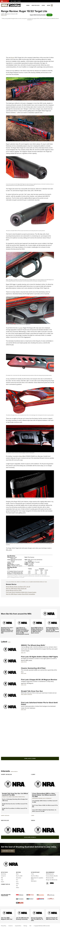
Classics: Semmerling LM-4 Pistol (33, 668)
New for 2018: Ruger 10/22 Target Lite (16, 588)
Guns (43, 5)
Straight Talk (5, 796)
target (18, 581)
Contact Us (3, 876)
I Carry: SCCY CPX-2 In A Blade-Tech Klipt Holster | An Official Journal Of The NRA (44, 810)
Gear (25, 709)
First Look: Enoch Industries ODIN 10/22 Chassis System (21, 592)
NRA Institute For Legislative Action (37, 878)
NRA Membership (50, 874)
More (9, 642)
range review (36, 581)
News (27, 5)
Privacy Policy (3, 925)
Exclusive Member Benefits (52, 876)
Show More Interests (30, 837)
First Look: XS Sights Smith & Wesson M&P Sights (39, 656)
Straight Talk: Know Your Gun (32, 691)
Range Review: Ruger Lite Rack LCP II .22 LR (18, 587)
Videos (2, 15)
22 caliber (30, 581)
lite (21, 581)
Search (2, 881)
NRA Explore (33, 881)
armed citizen (12, 796)
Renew (14, 1)
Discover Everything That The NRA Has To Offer (37, 919)
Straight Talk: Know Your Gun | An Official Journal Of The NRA (15, 794)
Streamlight (49, 798)
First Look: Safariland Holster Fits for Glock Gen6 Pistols (39, 703)
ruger (12, 581)
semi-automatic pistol (20, 796)
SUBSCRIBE (8, 851)
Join (11, 1)
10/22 (15, 581)
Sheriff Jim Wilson (28, 694)
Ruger (12, 57)
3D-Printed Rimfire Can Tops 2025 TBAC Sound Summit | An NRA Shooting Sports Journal (52, 629)
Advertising (3, 874)
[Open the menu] (51, 5)
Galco (44, 798)
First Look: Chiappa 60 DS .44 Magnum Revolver (39, 679)
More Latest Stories (30, 758)
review (41, 581)
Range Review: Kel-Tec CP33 (13, 590)
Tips (24, 652)
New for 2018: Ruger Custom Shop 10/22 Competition (20, 594)
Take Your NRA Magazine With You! (6, 918)
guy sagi (45, 581)
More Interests (14, 771)
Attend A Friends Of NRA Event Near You (52, 918)
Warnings (25, 925)
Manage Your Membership (51, 880)
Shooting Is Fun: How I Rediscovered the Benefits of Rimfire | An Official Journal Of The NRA (7, 630)
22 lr (27, 581)
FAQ (2, 878)
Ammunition (18, 878)
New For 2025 (36, 5)
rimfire (23, 581)
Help (2, 880)
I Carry (33, 774)
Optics (25, 662)
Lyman (20, 328)
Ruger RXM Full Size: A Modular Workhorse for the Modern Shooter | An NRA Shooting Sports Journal (37, 630)
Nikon (20, 456)
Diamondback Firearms (37, 798)
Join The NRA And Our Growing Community (22, 918)
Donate (19, 1)
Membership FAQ (49, 878)
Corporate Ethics (18, 925)
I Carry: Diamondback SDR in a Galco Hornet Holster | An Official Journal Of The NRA (44, 795)
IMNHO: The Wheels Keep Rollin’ (33, 645)
